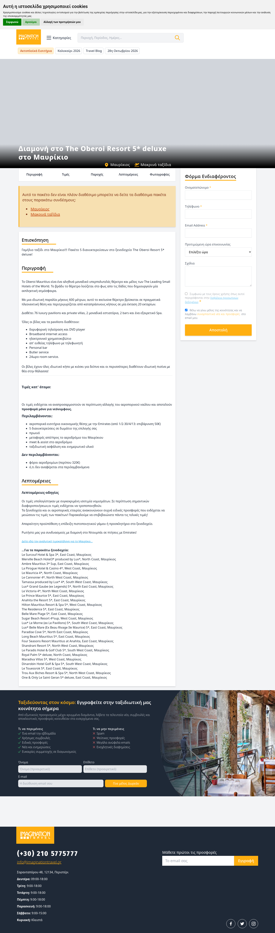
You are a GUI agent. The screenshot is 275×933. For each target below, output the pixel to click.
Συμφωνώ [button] (12, 22)
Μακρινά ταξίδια (153, 164)
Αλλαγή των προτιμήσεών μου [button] (62, 22)
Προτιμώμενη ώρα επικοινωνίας (207, 244)
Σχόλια (190, 263)
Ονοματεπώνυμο (198, 187)
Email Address (196, 225)
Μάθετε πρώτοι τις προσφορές (189, 852)
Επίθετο (88, 762)
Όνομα (23, 762)
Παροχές (97, 174)
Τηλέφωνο (193, 206)
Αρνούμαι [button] (31, 22)
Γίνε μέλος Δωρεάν (126, 783)
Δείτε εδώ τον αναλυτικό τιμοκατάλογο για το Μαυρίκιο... (57, 541)
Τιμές (65, 174)
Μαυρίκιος (117, 164)
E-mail (22, 777)
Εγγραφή (246, 860)
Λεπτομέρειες (128, 174)
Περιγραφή (34, 174)
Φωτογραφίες (160, 174)
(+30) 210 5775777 (47, 853)
